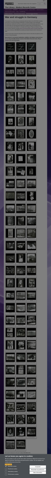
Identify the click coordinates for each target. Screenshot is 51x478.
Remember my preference (37, 469)
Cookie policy (8, 464)
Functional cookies (11, 469)
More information (37, 472)
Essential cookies (10, 466)
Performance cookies (12, 474)
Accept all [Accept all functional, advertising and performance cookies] (37, 466)
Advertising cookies (11, 472)
